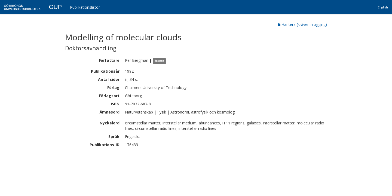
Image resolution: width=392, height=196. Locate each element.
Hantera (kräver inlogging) (302, 24)
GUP (55, 7)
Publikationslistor (85, 7)
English (383, 7)
